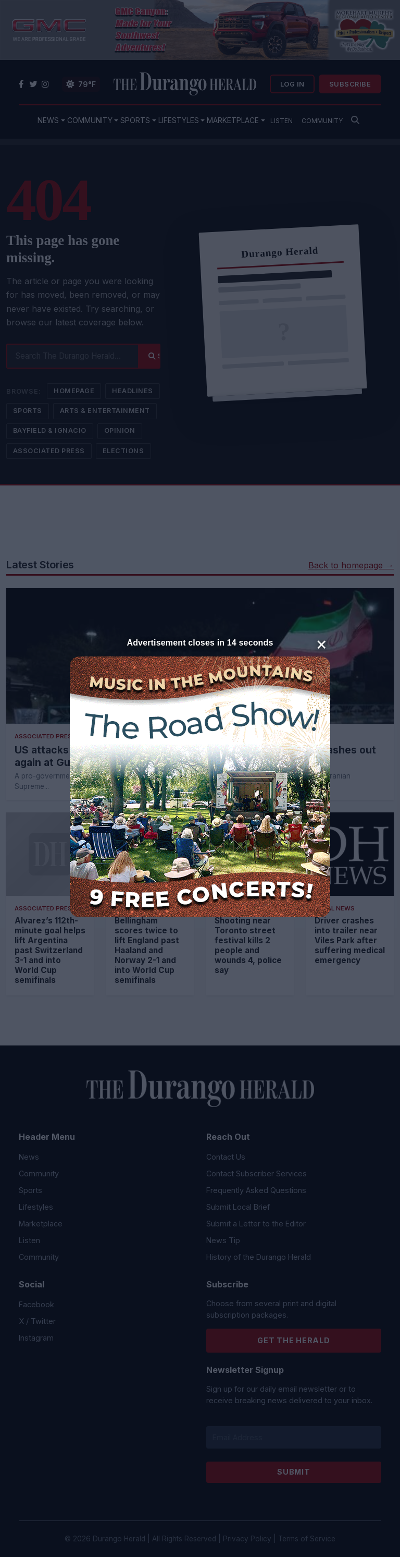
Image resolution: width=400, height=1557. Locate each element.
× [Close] (322, 643)
